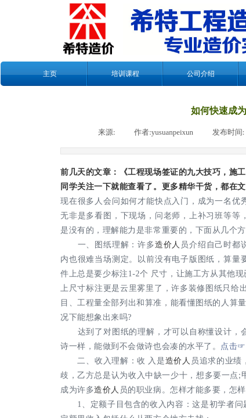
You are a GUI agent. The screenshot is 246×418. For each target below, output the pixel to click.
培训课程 (125, 74)
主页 (50, 74)
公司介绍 (201, 74)
